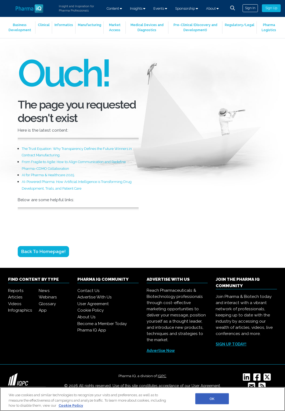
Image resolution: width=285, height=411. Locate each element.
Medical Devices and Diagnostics (147, 27)
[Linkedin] (247, 378)
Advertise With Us (94, 297)
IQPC (162, 376)
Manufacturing (89, 25)
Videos (14, 303)
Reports (16, 290)
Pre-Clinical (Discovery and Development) (195, 27)
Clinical (44, 25)
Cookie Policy (90, 310)
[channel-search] (233, 8)
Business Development (20, 27)
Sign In (250, 8)
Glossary (47, 303)
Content (114, 8)
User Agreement (93, 303)
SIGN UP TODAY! (231, 344)
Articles (15, 297)
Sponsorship (186, 8)
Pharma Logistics (269, 27)
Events (160, 8)
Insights (137, 8)
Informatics (64, 25)
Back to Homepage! (43, 251)
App (43, 310)
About (212, 8)
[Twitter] (268, 378)
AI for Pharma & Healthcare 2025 (48, 175)
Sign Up (271, 8)
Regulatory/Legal (239, 25)
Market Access (115, 27)
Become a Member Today (102, 323)
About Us (86, 317)
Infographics (20, 310)
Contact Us (88, 290)
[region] (142, 399)
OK (212, 398)
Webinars (48, 297)
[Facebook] (258, 378)
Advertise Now (161, 350)
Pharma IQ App (91, 330)
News (44, 290)
